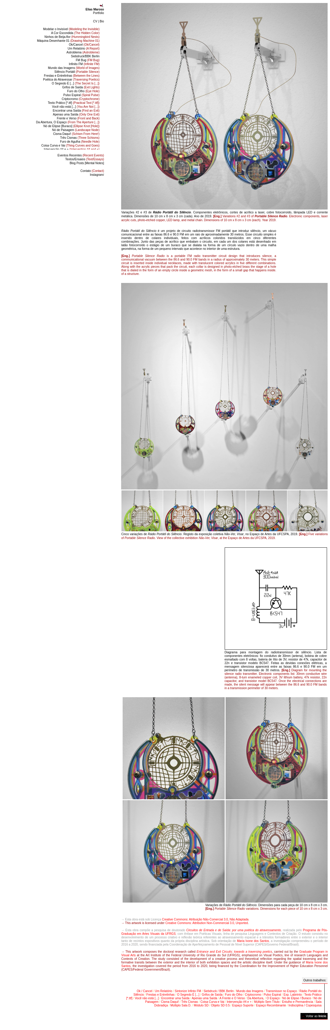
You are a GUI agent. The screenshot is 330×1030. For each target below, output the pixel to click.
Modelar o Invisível (71, 29)
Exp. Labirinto (292, 994)
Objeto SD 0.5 (220, 1005)
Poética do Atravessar (71, 79)
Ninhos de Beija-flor (72, 37)
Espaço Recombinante (271, 1005)
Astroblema (83, 52)
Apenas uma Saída (76, 114)
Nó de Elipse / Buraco (296, 998)
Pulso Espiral (81, 95)
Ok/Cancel (84, 44)
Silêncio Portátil (76, 71)
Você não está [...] (75, 106)
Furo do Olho (83, 91)
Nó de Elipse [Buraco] (72, 126)
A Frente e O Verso (232, 998)
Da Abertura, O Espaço (68, 122)
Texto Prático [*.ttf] (73, 102)
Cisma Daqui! (76, 134)
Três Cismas (80, 137)
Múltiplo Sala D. (180, 1005)
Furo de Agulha (79, 141)
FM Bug (87, 60)
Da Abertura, (255, 998)
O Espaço (273, 998)
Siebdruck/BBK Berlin (85, 56)
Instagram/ (97, 174)
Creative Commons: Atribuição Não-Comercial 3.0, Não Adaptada (205, 919)
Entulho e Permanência (297, 1001)
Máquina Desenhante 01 (68, 40)
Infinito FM (84, 64)
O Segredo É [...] (75, 83)
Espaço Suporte (242, 1005)
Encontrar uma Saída (76, 110)
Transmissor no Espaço (281, 991)
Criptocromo (81, 99)
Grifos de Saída (80, 87)
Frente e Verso (78, 118)
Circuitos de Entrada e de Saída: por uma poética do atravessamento (233, 930)
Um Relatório (84, 48)
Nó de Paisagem (75, 130)
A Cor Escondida (75, 33)
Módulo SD (201, 1005)
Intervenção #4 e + (72, 149)
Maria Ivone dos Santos (253, 941)
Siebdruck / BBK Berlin (218, 991)
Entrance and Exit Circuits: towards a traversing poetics (234, 951)
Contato (92, 171)
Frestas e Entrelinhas (71, 75)
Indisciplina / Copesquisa (305, 1005)
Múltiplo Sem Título (266, 1001)
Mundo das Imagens (74, 68)
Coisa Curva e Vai (70, 145)
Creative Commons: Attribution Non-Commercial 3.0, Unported (206, 923)
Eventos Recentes (81, 155)
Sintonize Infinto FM (188, 991)
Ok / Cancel (144, 991)
